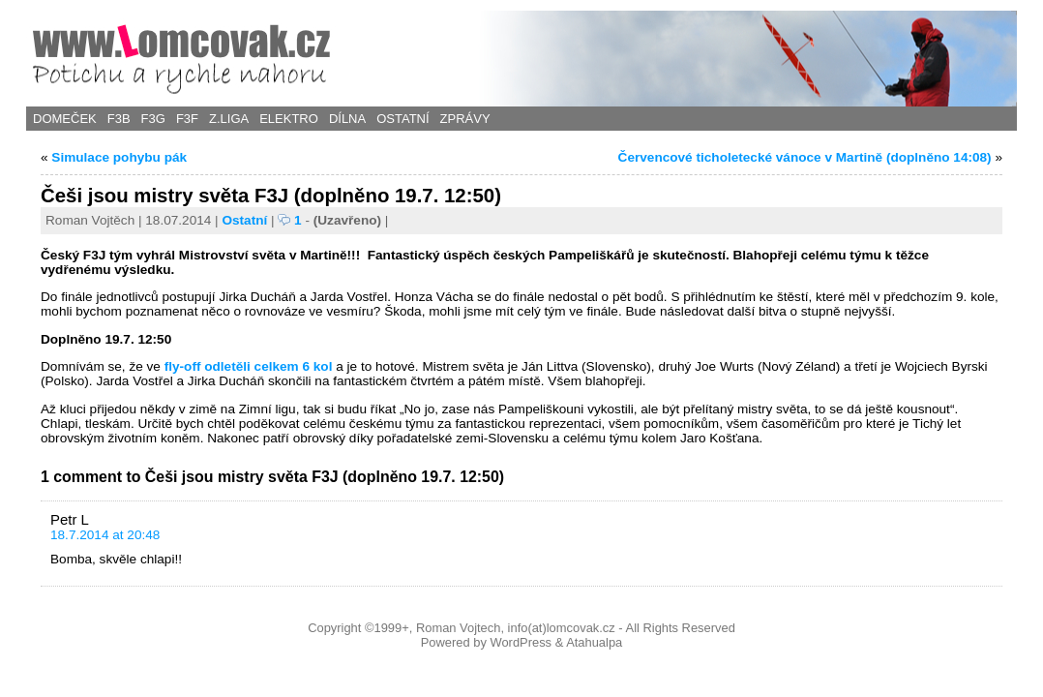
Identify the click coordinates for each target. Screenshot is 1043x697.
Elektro (288, 118)
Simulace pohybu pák (119, 157)
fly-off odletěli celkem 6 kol (248, 366)
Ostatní (402, 118)
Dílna (347, 118)
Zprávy (465, 118)
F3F (187, 118)
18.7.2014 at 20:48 (105, 535)
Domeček (65, 118)
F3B (119, 118)
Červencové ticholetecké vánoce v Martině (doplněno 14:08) (805, 157)
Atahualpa (594, 642)
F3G (153, 118)
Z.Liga (229, 118)
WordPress (520, 642)
